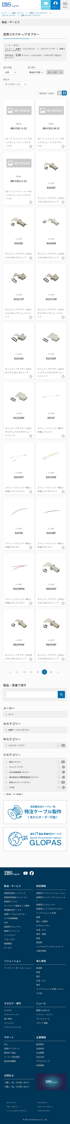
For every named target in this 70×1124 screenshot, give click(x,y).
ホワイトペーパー (12, 1014)
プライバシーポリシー (46, 1106)
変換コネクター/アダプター (31, 15)
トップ (4, 13)
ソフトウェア (10, 935)
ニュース (41, 1003)
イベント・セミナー (45, 1014)
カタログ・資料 (12, 1003)
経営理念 (40, 1044)
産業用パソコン (11, 901)
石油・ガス (41, 929)
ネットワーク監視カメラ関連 (16, 905)
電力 (38, 976)
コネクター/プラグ (8, 15)
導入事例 (41, 961)
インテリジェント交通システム (49, 989)
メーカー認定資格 (12, 1056)
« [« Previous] (10, 671)
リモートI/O (9, 939)
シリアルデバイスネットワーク (49, 946)
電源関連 (8, 943)
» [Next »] (58, 671)
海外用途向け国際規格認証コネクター (37, 777)
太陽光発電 (41, 950)
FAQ (5, 1044)
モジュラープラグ (37, 767)
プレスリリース (43, 1018)
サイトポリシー (43, 1102)
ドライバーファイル (12, 1027)
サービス (8, 947)
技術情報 (41, 886)
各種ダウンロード (12, 1048)
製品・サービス (18, 13)
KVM (6, 922)
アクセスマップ (43, 1061)
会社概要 (40, 1052)
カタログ (8, 1010)
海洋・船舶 (41, 934)
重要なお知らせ (43, 1010)
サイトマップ (11, 1102)
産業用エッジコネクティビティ (49, 908)
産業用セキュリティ (12, 926)
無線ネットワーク (12, 930)
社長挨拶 (40, 1048)
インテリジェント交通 (46, 912)
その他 (37, 787)
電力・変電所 (42, 921)
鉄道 (38, 938)
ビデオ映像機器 (11, 918)
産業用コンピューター (46, 904)
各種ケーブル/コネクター (38, 13)
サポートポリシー (12, 1106)
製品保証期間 (10, 1061)
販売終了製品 (10, 1052)
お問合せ (9, 1075)
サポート (9, 1037)
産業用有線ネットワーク (14, 893)
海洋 (38, 984)
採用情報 (40, 1065)
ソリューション (12, 961)
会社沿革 (40, 1056)
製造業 (39, 942)
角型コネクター (37, 762)
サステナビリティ (44, 1110)
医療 (38, 917)
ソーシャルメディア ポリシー (17, 1110)
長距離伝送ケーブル (12, 909)
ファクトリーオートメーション (17, 967)
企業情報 (41, 1037)
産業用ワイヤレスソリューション (50, 893)
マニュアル (9, 1022)
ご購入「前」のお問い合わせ (16, 1082)
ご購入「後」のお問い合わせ (16, 1086)
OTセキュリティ (43, 925)
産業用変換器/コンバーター (16, 897)
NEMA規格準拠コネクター (37, 772)
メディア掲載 (42, 1022)
